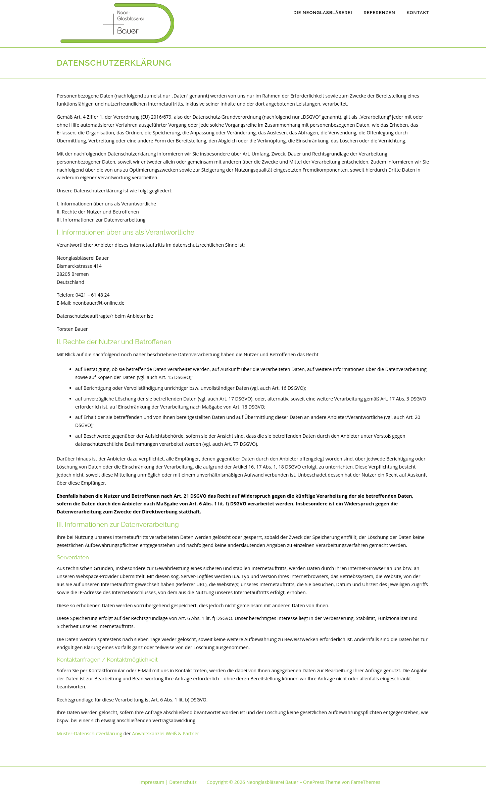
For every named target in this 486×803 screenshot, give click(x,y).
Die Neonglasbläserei (322, 12)
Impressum (151, 782)
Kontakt (418, 12)
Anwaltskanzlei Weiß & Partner (165, 733)
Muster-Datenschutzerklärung (89, 733)
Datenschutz (182, 782)
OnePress (313, 782)
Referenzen (379, 12)
